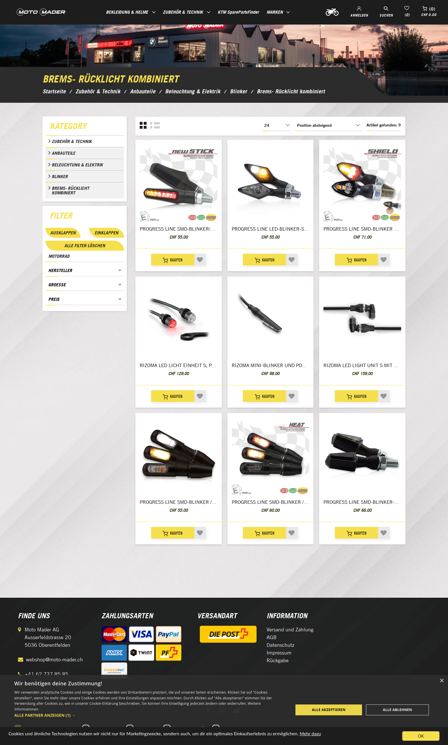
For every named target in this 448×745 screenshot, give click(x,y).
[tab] (84, 127)
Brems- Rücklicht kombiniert (70, 190)
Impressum (279, 653)
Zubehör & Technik (72, 141)
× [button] (441, 681)
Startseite (54, 91)
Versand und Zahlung (290, 630)
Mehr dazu (310, 736)
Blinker (60, 176)
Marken (275, 12)
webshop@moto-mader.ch (54, 660)
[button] (149, 715)
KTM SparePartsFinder (238, 12)
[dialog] (224, 710)
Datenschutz (280, 645)
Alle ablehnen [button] (397, 709)
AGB (272, 637)
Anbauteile (63, 153)
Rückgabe (278, 660)
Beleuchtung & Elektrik (77, 164)
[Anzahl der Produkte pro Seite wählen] (277, 125)
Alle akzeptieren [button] (329, 709)
